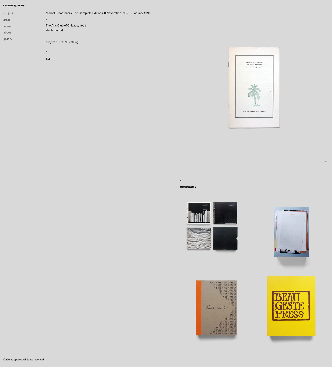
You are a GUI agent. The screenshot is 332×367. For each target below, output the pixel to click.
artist (6, 20)
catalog (74, 42)
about (7, 32)
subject (8, 13)
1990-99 (63, 42)
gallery (7, 39)
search (7, 26)
